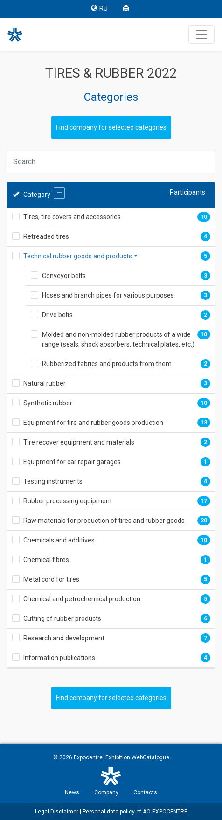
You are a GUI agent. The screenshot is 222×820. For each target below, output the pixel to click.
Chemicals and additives (59, 540)
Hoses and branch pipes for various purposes (108, 295)
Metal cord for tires (51, 579)
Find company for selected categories (111, 127)
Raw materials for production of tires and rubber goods (104, 520)
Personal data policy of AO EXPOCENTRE (135, 811)
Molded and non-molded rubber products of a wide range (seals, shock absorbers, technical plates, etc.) (118, 339)
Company (106, 792)
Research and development (63, 638)
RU (99, 9)
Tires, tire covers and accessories (72, 217)
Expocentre (88, 757)
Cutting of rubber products (62, 618)
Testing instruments (53, 481)
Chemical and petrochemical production (81, 599)
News (72, 792)
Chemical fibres (46, 559)
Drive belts (57, 315)
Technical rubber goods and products (77, 256)
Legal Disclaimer (56, 811)
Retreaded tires (46, 236)
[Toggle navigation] (201, 34)
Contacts (145, 792)
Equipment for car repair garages (72, 462)
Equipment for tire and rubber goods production (93, 422)
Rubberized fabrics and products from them (107, 364)
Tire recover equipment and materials (78, 442)
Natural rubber (44, 383)
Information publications (59, 657)
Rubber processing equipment (67, 501)
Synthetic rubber (47, 403)
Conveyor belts (64, 275)
